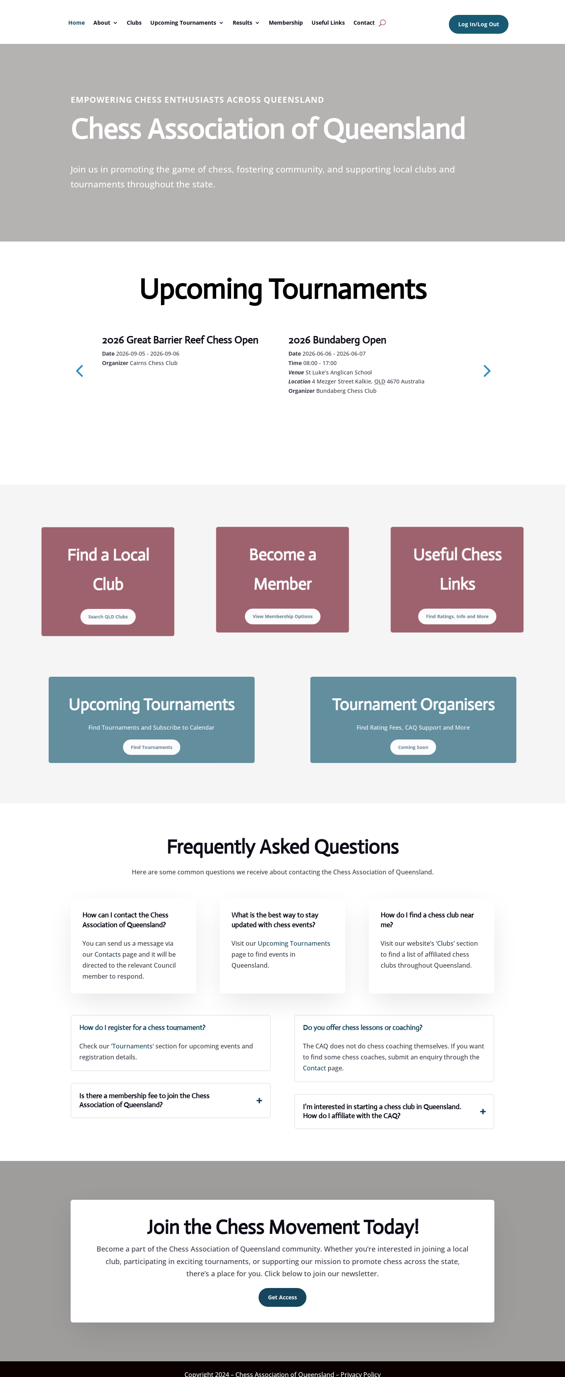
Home (76, 22)
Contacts (108, 954)
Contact (364, 22)
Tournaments (132, 1045)
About (101, 22)
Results (242, 22)
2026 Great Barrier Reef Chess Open (180, 340)
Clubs (134, 22)
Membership (286, 22)
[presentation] (79, 370)
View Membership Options (282, 602)
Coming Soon (413, 736)
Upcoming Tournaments (183, 22)
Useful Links (328, 22)
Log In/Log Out (478, 24)
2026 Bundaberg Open (337, 340)
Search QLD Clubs (108, 603)
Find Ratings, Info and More (457, 602)
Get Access (282, 1297)
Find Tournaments (151, 736)
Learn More (137, 384)
